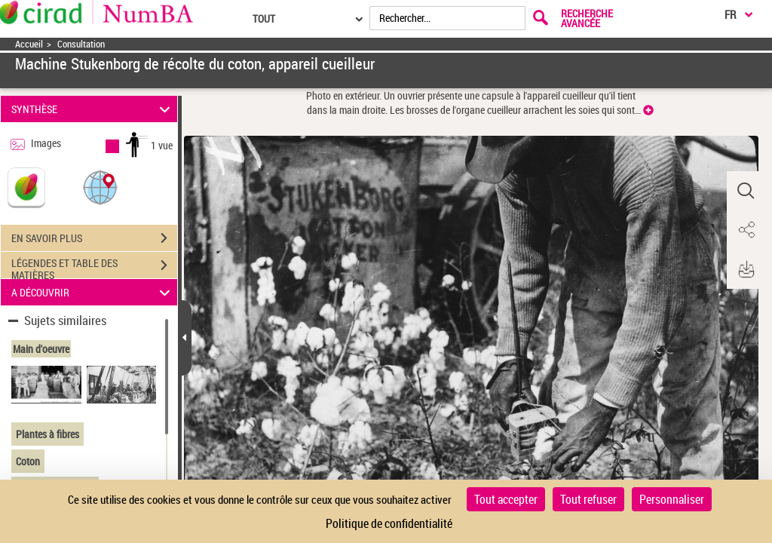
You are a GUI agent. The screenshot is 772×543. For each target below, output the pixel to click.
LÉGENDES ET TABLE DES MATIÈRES (94, 267)
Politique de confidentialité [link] (389, 523)
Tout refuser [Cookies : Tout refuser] (588, 499)
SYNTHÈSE (93, 109)
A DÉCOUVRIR (93, 292)
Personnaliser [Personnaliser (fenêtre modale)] (671, 499)
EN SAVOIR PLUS (94, 238)
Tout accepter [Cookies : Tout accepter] (506, 499)
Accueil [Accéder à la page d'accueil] (29, 44)
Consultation (81, 44)
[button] (100, 186)
